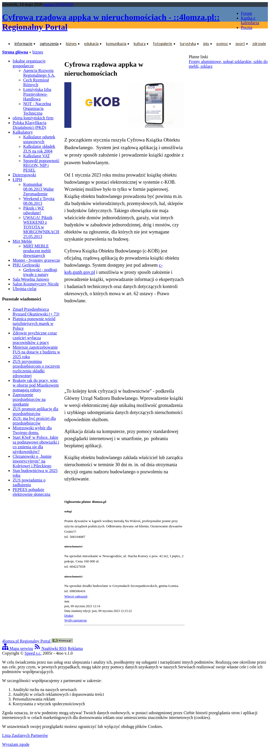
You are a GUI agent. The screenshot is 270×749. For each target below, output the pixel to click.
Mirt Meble (22, 241)
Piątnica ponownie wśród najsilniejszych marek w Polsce (34, 323)
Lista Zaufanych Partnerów (25, 735)
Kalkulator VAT (36, 156)
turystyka (188, 43)
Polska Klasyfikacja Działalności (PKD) (29, 125)
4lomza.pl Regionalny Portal (37, 641)
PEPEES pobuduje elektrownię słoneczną (31, 492)
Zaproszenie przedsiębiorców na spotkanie (29, 399)
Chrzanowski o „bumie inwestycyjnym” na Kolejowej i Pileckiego (32, 461)
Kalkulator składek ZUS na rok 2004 (39, 148)
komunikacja (116, 43)
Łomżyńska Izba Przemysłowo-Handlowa (37, 94)
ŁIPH (17, 179)
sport (240, 43)
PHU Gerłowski (26, 265)
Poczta (246, 27)
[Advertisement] (124, 346)
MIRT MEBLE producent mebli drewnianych (37, 251)
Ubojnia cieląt (24, 288)
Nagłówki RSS (50, 648)
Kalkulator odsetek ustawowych (39, 139)
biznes (71, 43)
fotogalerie (162, 43)
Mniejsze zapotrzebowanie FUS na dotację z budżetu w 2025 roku (36, 352)
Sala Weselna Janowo (31, 279)
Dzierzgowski (24, 175)
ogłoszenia (49, 43)
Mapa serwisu (17, 648)
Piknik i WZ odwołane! (33, 210)
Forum (246, 13)
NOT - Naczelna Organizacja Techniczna (37, 108)
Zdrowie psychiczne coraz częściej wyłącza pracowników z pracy (35, 338)
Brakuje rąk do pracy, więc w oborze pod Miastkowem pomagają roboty (36, 385)
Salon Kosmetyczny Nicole (36, 284)
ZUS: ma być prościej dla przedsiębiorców (34, 420)
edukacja (91, 43)
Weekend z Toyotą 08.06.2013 (38, 201)
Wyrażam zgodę (15, 744)
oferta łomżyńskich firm (33, 118)
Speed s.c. (33, 653)
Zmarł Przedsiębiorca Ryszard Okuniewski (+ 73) (36, 311)
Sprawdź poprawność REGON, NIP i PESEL (41, 165)
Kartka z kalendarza (250, 20)
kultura (140, 43)
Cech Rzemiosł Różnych (36, 82)
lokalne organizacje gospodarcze (29, 63)
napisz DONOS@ (59, 4)
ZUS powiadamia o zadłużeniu (29, 482)
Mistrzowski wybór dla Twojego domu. (32, 430)
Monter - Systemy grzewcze (36, 260)
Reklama (75, 648)
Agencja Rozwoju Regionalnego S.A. (39, 72)
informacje (23, 43)
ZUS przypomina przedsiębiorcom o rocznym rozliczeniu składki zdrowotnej (36, 368)
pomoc (222, 43)
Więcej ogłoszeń (76, 596)
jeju (206, 43)
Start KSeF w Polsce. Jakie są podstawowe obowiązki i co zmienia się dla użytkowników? (36, 444)
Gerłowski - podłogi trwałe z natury (40, 272)
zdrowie (259, 43)
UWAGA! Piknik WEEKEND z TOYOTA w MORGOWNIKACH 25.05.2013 (41, 227)
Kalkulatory (23, 132)
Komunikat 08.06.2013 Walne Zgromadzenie (38, 189)
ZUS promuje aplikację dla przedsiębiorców (35, 411)
